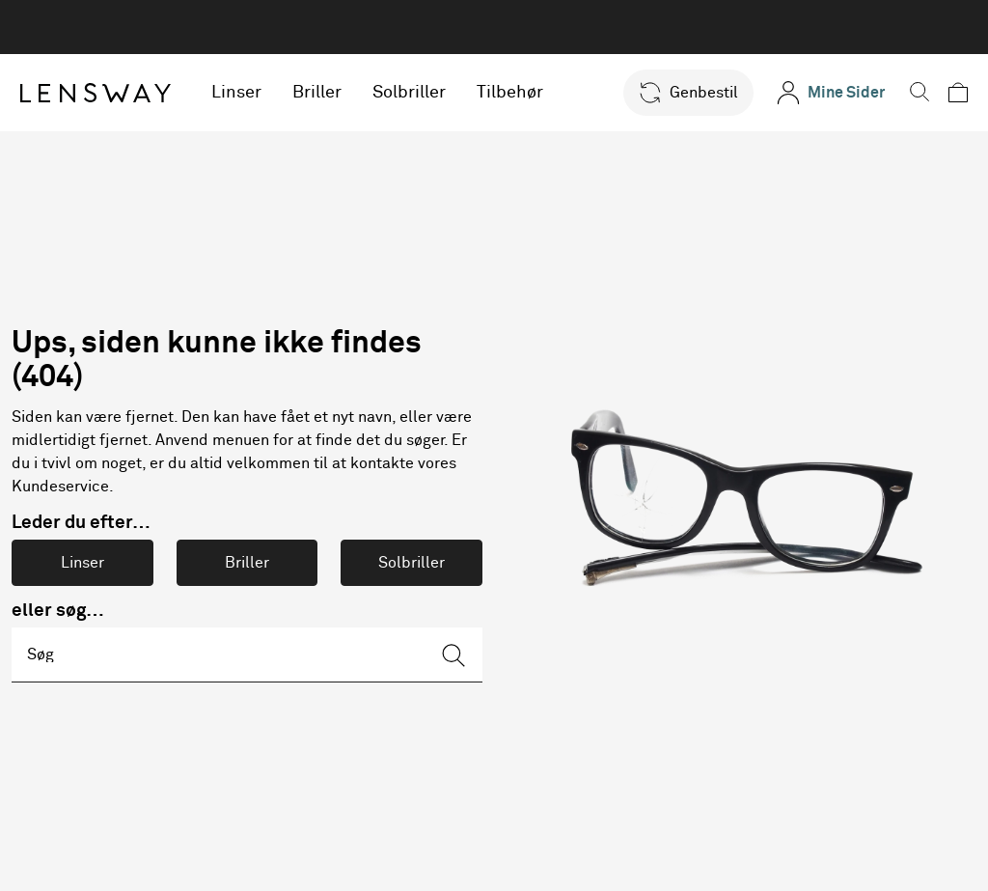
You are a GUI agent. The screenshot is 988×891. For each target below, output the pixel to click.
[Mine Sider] (818, 92)
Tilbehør (515, 92)
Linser (242, 92)
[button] (676, 93)
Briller (322, 92)
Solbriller (415, 92)
